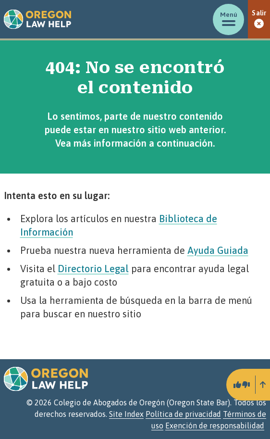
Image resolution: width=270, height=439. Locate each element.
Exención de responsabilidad (214, 425)
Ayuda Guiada (217, 250)
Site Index (126, 414)
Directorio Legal (93, 268)
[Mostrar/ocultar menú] (228, 19)
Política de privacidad (183, 414)
